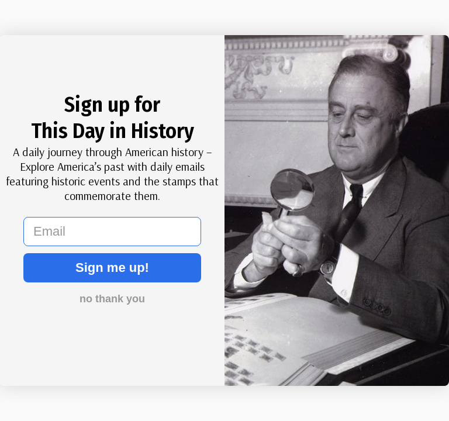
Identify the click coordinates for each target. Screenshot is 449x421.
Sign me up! (112, 267)
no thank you (112, 299)
